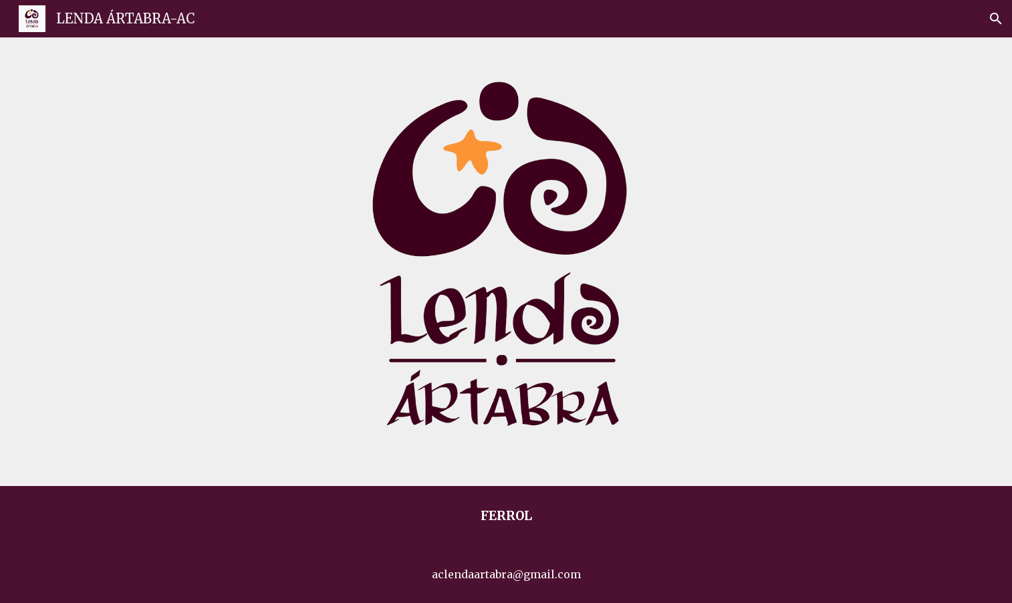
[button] (996, 19)
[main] (506, 516)
